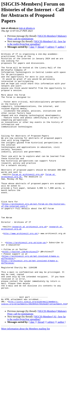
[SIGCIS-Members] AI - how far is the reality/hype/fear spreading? (36, 42)
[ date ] (32, 47)
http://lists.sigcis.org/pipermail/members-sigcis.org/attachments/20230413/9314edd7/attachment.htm (34, 353)
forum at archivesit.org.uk (27, 198)
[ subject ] (51, 47)
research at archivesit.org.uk (29, 261)
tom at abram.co (27, 28)
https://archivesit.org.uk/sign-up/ (26, 280)
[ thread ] (40, 47)
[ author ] (61, 47)
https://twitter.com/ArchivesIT (20, 291)
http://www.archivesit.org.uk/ (21, 269)
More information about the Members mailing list (25, 379)
